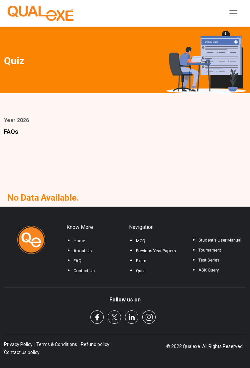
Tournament (209, 250)
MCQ (140, 240)
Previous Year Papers (156, 250)
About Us (82, 250)
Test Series (208, 260)
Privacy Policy (19, 344)
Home (79, 240)
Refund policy (95, 344)
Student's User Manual (219, 240)
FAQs (11, 131)
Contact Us (84, 270)
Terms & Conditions (56, 344)
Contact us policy (22, 352)
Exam (141, 260)
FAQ (77, 260)
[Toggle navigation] (233, 13)
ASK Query (208, 270)
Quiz (140, 270)
